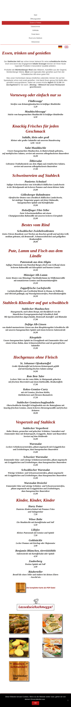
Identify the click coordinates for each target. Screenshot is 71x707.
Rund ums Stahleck (35, 38)
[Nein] (67, 700)
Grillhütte (35, 30)
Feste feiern (35, 34)
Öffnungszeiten (35, 19)
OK (35, 703)
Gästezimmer (35, 26)
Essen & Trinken (35, 23)
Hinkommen (35, 42)
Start (35, 15)
